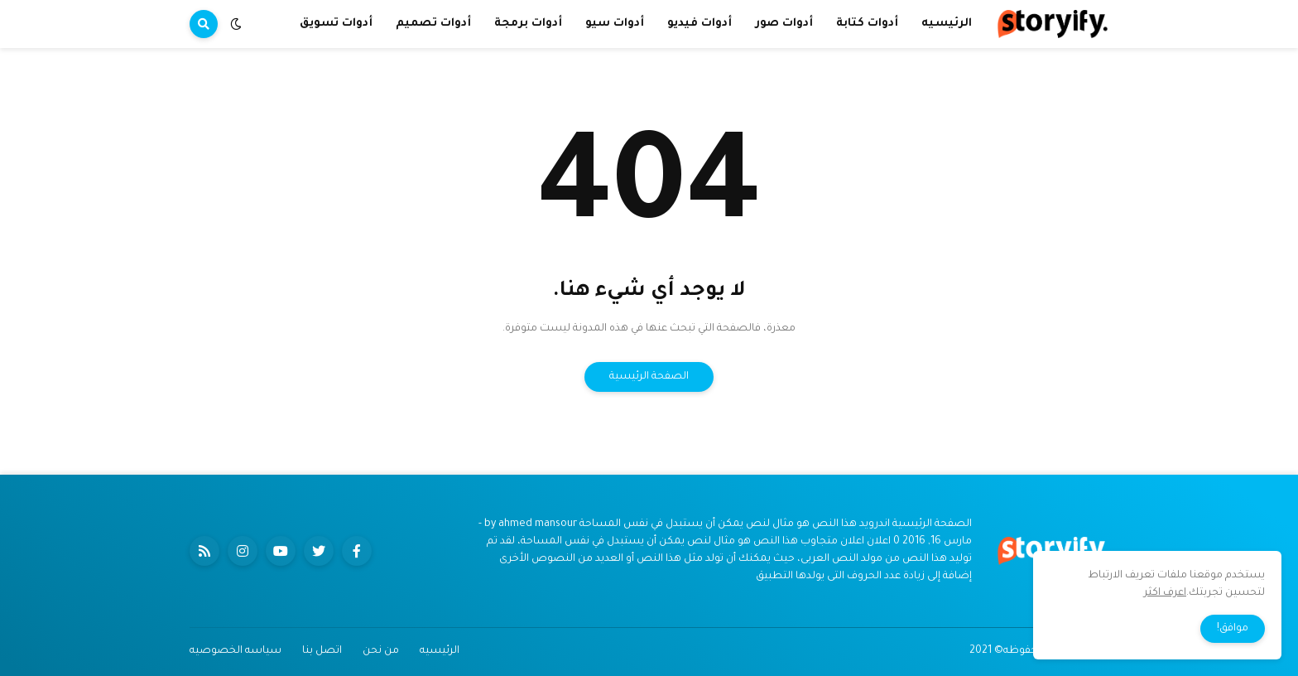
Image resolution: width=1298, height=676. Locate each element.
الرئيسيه (439, 651)
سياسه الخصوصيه (235, 651)
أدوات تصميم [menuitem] (433, 23)
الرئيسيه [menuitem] (946, 23)
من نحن (381, 651)
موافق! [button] (1232, 629)
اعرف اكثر (1165, 593)
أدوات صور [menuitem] (784, 23)
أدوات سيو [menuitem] (614, 23)
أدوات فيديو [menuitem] (699, 23)
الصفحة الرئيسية (649, 377)
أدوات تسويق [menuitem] (336, 23)
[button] (236, 24)
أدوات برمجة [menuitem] (528, 23)
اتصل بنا (322, 651)
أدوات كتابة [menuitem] (867, 23)
